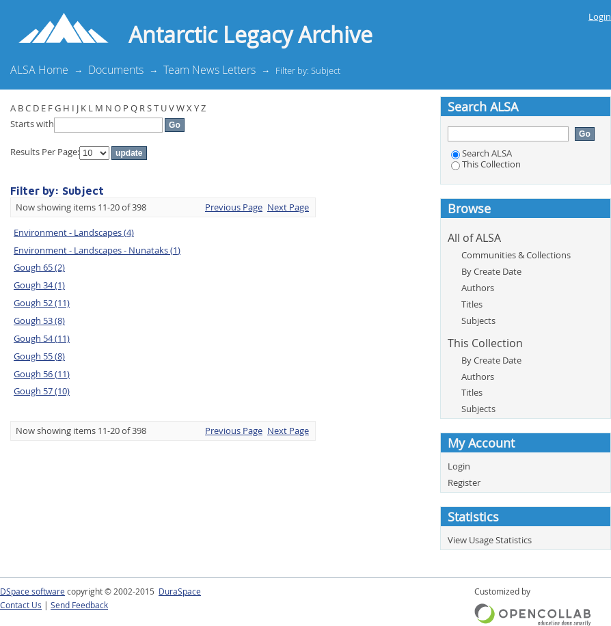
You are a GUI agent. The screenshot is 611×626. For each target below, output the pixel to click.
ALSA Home (39, 69)
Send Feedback (79, 605)
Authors (477, 288)
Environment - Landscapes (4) (74, 232)
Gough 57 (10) (42, 391)
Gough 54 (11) (42, 338)
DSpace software (32, 591)
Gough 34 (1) (39, 285)
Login (599, 16)
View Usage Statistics (490, 540)
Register (464, 482)
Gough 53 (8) (39, 320)
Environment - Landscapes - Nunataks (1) (97, 250)
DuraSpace (180, 591)
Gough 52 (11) (42, 303)
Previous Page (233, 207)
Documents (116, 69)
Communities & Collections (516, 255)
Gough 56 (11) (42, 374)
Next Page (288, 207)
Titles (472, 304)
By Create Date (491, 271)
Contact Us (21, 605)
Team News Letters (209, 69)
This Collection (486, 164)
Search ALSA (481, 153)
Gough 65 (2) (39, 267)
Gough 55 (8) (39, 356)
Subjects (478, 320)
